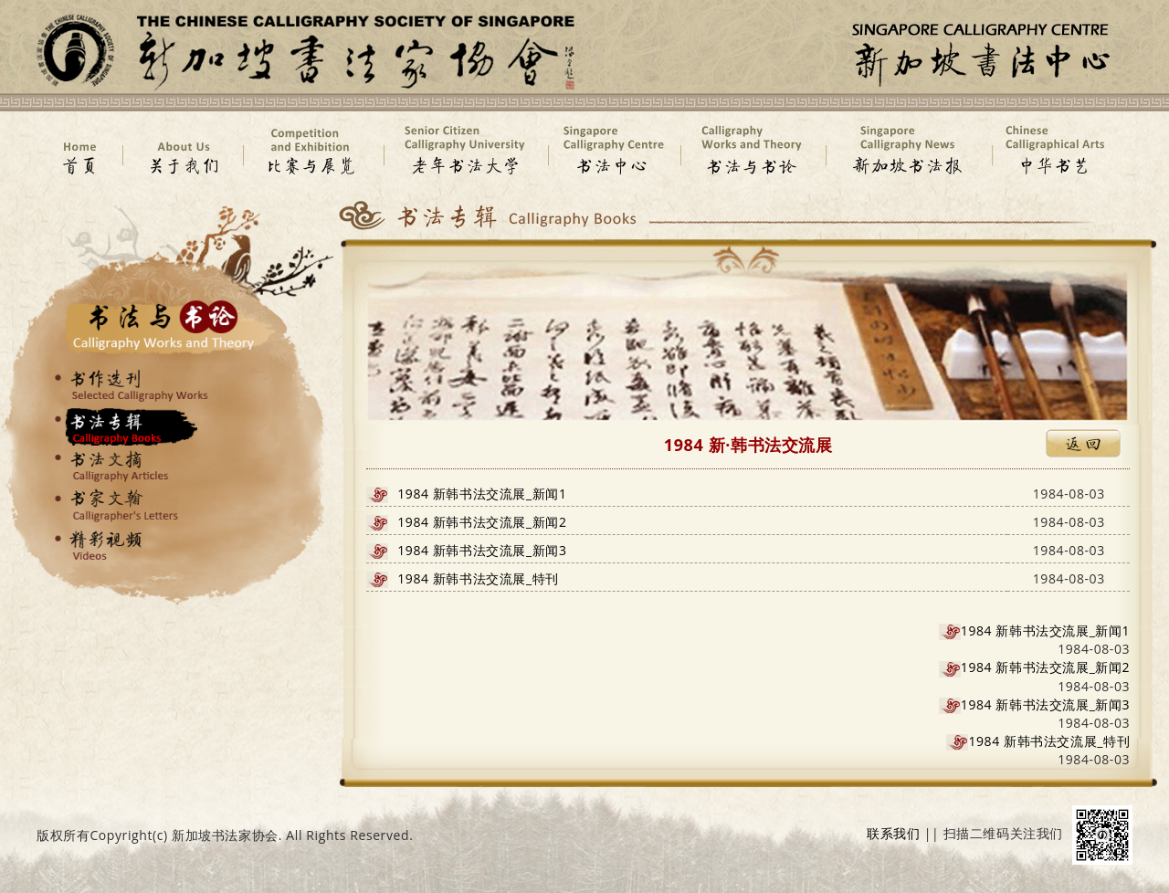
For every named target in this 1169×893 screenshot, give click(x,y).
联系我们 (893, 833)
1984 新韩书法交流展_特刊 (478, 578)
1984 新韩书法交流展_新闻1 (481, 493)
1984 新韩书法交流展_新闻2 (481, 522)
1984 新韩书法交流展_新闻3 (481, 550)
